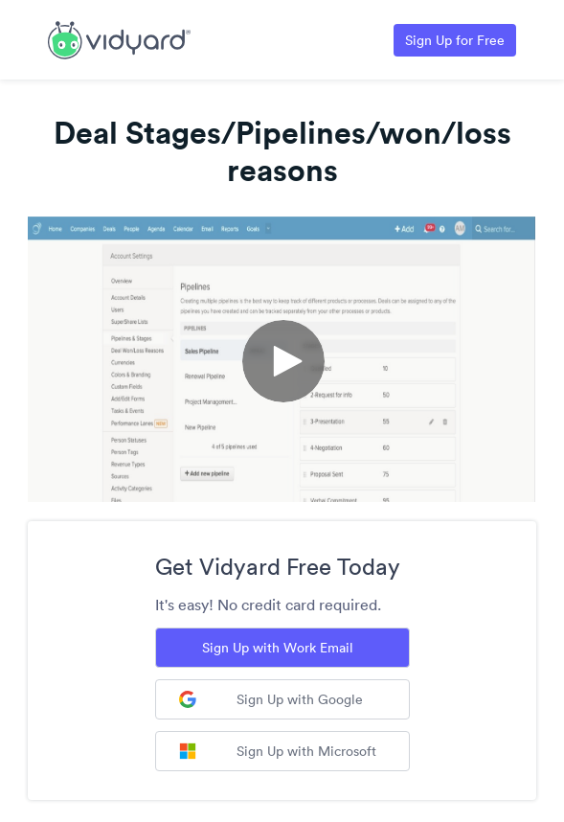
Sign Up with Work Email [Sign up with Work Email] (277, 647)
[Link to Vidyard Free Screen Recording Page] (119, 38)
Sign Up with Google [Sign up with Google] (271, 699)
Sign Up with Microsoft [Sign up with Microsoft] (277, 751)
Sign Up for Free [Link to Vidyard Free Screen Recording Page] (455, 40)
